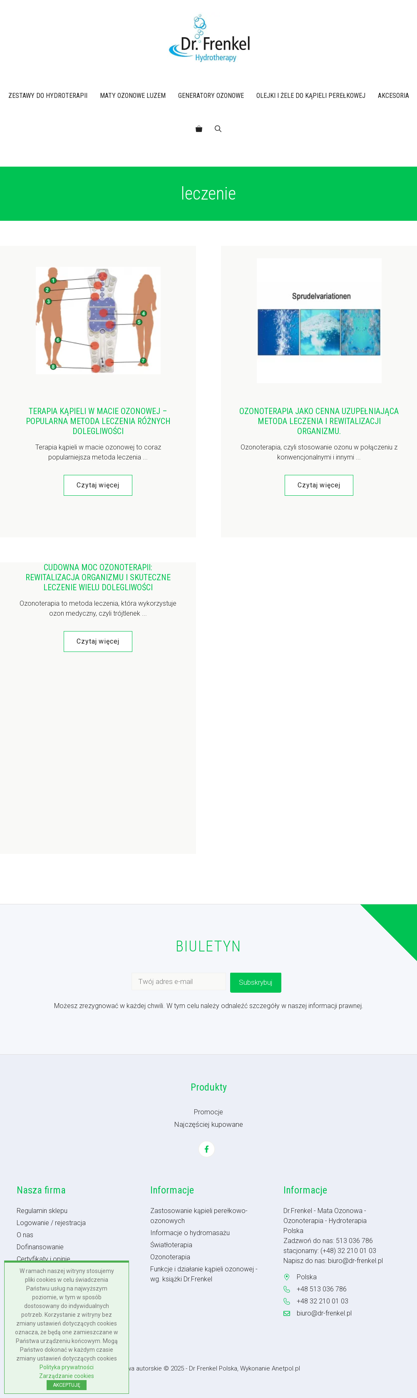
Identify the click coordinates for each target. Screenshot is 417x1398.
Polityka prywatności (67, 1367)
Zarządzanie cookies (66, 1376)
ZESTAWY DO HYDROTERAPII (47, 96)
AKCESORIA (393, 96)
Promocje (208, 1112)
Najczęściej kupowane (208, 1124)
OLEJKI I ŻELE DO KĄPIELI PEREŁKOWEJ (310, 96)
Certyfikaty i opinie (43, 1259)
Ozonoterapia (170, 1257)
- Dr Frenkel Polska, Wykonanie (229, 1368)
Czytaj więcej (98, 485)
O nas (25, 1235)
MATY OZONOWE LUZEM (133, 96)
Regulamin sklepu (42, 1211)
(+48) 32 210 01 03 (348, 1251)
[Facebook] (206, 1149)
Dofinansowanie (40, 1247)
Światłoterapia (171, 1245)
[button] (218, 129)
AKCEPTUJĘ (66, 1385)
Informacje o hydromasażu (190, 1233)
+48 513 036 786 (322, 1289)
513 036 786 (354, 1241)
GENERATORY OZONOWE (211, 96)
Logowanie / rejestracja (51, 1223)
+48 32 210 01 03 (322, 1301)
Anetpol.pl (286, 1368)
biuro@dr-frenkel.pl (355, 1261)
